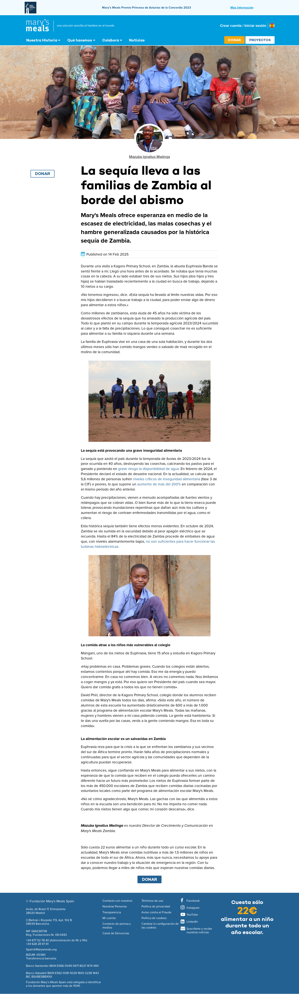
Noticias (137, 40)
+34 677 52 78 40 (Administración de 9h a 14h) (56, 940)
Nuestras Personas (114, 906)
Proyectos (260, 40)
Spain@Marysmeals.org (41, 949)
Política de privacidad (155, 906)
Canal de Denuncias (115, 933)
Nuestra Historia (41, 40)
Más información (241, 7)
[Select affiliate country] (272, 25)
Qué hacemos (79, 40)
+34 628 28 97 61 (37, 944)
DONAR (149, 879)
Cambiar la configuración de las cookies (160, 925)
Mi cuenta (109, 918)
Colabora (110, 40)
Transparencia (111, 912)
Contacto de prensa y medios (116, 925)
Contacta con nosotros (117, 901)
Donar (234, 40)
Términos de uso (152, 901)
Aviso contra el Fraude (156, 912)
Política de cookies (153, 918)
